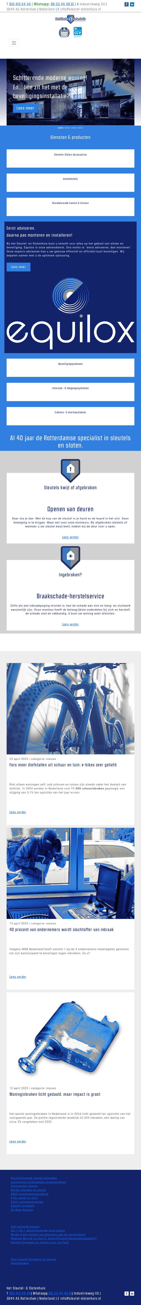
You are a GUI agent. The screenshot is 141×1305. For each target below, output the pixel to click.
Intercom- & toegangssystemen (70, 388)
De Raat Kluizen (22, 1209)
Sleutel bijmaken (22, 1205)
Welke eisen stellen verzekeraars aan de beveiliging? (48, 1234)
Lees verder (70, 537)
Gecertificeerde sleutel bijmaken (34, 1178)
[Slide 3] (74, 128)
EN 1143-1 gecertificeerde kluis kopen (38, 1230)
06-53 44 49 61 (62, 4)
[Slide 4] (80, 128)
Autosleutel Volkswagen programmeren (38, 1182)
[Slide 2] (67, 128)
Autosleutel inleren (24, 1186)
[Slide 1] (60, 128)
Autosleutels (70, 179)
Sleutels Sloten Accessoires (70, 155)
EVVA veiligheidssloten (27, 1202)
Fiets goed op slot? (24, 1198)
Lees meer (26, 108)
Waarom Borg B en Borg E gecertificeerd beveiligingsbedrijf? (54, 1238)
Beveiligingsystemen (70, 364)
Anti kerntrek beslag (25, 1226)
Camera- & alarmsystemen (70, 412)
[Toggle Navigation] (14, 43)
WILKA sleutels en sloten (28, 1190)
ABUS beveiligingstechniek (30, 1194)
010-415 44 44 (20, 4)
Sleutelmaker (20, 1263)
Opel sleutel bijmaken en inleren (33, 1259)
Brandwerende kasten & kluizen (70, 203)
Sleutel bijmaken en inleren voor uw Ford (40, 1242)
